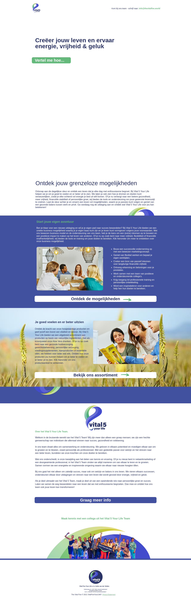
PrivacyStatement (108, 595)
